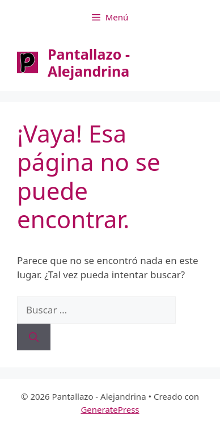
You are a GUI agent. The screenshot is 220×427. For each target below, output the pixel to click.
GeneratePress (110, 409)
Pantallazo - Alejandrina (89, 62)
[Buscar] (33, 337)
